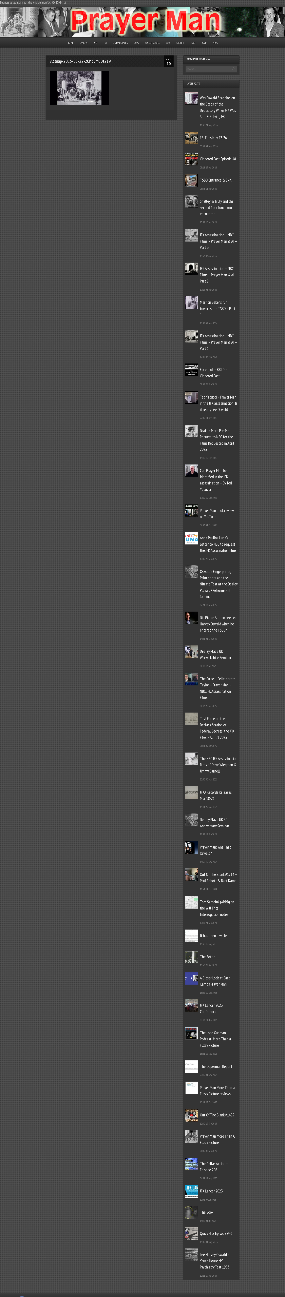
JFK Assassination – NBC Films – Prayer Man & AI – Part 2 (218, 275)
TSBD (192, 43)
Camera (83, 43)
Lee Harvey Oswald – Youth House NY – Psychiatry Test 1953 (215, 1261)
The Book (206, 1212)
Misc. (215, 43)
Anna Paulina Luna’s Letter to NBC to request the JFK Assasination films (218, 544)
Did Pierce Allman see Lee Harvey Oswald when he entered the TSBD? (218, 624)
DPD (95, 43)
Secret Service (152, 43)
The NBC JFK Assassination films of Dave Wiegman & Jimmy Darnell (218, 765)
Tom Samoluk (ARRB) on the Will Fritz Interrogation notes (217, 908)
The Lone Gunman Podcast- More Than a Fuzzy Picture (215, 1039)
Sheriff (180, 43)
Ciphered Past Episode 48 (218, 159)
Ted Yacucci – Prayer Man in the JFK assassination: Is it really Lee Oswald (218, 403)
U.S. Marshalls (120, 43)
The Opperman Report (216, 1066)
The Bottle (208, 956)
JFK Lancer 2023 (211, 1191)
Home (70, 43)
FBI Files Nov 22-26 (213, 137)
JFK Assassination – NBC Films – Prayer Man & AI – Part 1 (218, 342)
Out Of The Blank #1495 (217, 1115)
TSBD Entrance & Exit (216, 180)
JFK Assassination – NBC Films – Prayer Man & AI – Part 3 (218, 241)
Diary (204, 43)
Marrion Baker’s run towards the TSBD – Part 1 (217, 308)
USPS (136, 43)
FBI (105, 43)
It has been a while (213, 935)
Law (168, 43)
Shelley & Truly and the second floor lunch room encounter (217, 207)
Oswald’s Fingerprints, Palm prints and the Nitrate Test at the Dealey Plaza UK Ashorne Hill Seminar (219, 584)
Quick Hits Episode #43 (216, 1233)
